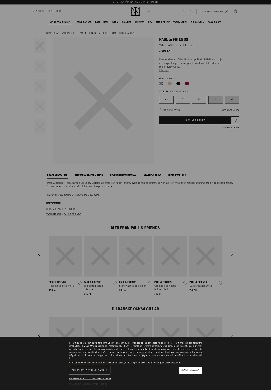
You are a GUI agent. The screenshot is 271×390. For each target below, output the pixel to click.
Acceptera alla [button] (190, 370)
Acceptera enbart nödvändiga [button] (90, 370)
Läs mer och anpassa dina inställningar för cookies (90, 378)
